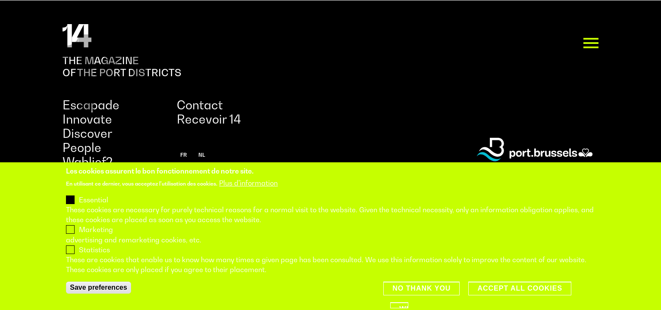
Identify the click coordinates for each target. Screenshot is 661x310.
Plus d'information (248, 194)
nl (201, 155)
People (82, 147)
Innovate (87, 119)
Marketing (96, 241)
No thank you (421, 300)
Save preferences (98, 299)
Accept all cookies (519, 300)
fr (183, 155)
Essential (93, 211)
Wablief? (88, 162)
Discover (87, 133)
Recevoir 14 (209, 119)
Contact (200, 105)
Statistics (94, 261)
